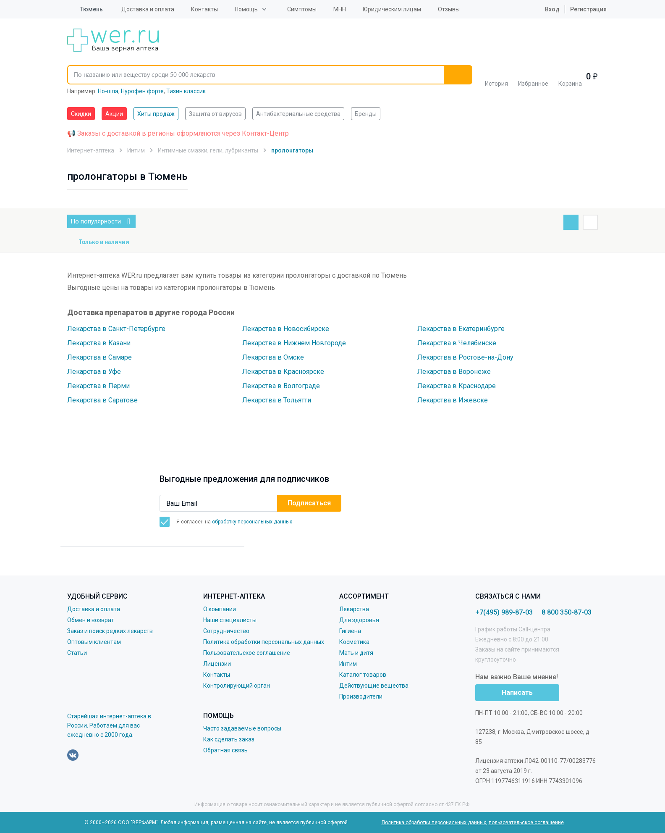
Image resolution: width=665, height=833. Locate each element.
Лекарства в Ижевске (452, 400)
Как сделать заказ (228, 739)
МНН (339, 9)
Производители (360, 696)
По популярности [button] (103, 221)
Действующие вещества (373, 685)
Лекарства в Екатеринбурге (461, 329)
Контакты (204, 9)
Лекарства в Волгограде (281, 386)
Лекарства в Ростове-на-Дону (465, 357)
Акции (114, 113)
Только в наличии (104, 242)
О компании (219, 609)
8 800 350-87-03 (567, 612)
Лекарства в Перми (98, 386)
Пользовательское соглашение (246, 652)
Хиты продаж (156, 113)
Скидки (81, 113)
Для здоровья (359, 620)
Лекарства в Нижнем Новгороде (294, 343)
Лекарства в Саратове (102, 400)
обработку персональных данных (252, 522)
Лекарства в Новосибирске (285, 329)
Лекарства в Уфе (94, 372)
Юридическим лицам (392, 9)
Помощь (246, 9)
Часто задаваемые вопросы (242, 728)
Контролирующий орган (236, 685)
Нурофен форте (142, 91)
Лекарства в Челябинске (456, 343)
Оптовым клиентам (94, 642)
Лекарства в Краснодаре (456, 386)
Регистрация (588, 9)
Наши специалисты (230, 620)
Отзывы (449, 9)
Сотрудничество (226, 631)
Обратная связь (225, 750)
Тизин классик (186, 91)
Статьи (77, 652)
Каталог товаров (362, 674)
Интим (348, 663)
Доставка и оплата (147, 9)
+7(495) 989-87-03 (504, 612)
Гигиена (350, 631)
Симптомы (302, 9)
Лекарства (354, 609)
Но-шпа (108, 91)
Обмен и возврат (90, 620)
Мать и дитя (356, 652)
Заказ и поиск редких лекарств (110, 631)
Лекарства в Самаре (99, 357)
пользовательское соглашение (526, 822)
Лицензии (217, 663)
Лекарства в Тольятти (276, 400)
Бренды (366, 113)
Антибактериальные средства (298, 113)
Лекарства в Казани (99, 343)
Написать (517, 692)
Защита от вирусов (215, 113)
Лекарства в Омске (273, 357)
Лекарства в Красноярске (283, 372)
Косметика (354, 642)
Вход (546, 9)
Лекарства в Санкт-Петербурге (116, 329)
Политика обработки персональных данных (263, 642)
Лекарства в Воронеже (454, 372)
